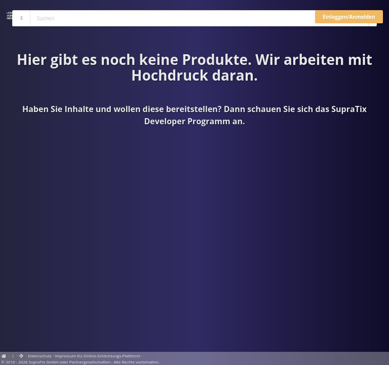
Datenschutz (40, 355)
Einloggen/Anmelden (349, 16)
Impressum (65, 355)
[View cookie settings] (13, 355)
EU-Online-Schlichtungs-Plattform (108, 355)
